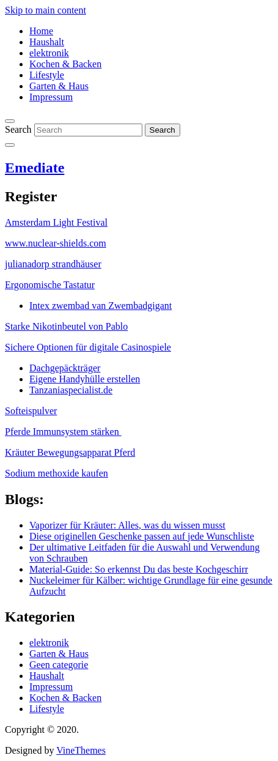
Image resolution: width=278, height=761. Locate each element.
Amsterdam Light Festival (56, 222)
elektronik (49, 53)
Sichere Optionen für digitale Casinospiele (88, 347)
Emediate (34, 168)
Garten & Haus (59, 86)
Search (18, 129)
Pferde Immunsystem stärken (63, 431)
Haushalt (46, 42)
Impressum (51, 97)
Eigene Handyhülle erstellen (84, 379)
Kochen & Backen (65, 64)
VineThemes (81, 750)
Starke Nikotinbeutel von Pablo (66, 326)
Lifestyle (46, 75)
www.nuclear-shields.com (55, 243)
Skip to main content (45, 10)
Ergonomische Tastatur (50, 285)
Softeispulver (31, 411)
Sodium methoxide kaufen (56, 473)
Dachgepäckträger (64, 368)
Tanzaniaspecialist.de (70, 390)
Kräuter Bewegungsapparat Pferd (70, 452)
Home (41, 31)
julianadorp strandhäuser (53, 264)
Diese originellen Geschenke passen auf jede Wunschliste (141, 536)
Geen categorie (58, 664)
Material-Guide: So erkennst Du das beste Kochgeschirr (138, 569)
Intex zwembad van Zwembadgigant (100, 305)
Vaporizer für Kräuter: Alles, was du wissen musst (127, 525)
